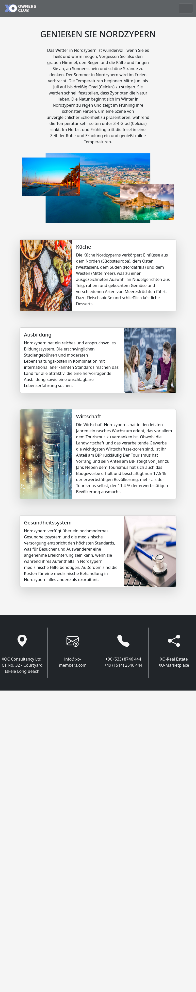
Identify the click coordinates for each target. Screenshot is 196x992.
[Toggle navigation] (186, 8)
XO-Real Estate (174, 659)
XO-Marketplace (174, 665)
